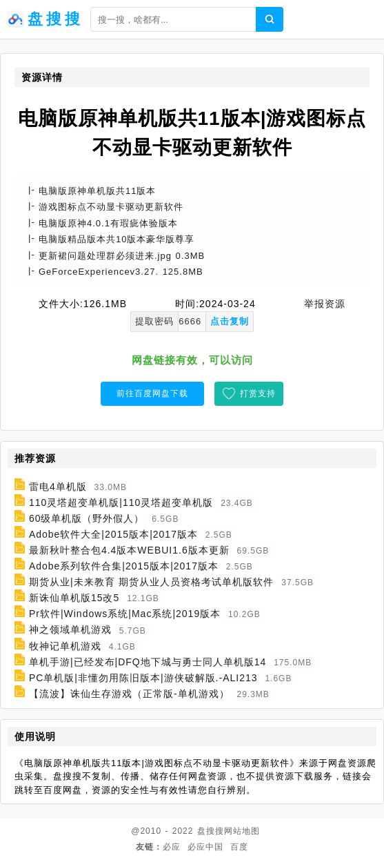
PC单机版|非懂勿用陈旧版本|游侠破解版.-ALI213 (143, 677)
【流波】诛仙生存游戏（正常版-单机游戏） (129, 693)
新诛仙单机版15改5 (74, 597)
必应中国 (205, 847)
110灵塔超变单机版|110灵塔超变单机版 (121, 502)
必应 (172, 847)
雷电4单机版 (58, 486)
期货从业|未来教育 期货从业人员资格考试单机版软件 (151, 581)
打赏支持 (258, 393)
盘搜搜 (210, 831)
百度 (239, 847)
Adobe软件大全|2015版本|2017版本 (113, 534)
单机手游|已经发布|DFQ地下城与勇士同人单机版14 (147, 661)
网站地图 (242, 831)
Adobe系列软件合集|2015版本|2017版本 (124, 565)
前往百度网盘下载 (152, 393)
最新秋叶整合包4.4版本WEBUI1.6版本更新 (129, 550)
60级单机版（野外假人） (87, 518)
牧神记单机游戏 (65, 646)
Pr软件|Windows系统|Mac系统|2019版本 (125, 613)
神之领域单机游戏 (70, 630)
